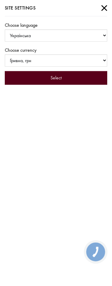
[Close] (104, 8)
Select (56, 78)
